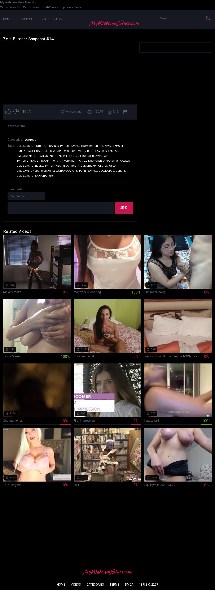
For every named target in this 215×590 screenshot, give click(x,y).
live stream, (25, 156)
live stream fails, (92, 165)
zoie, (46, 150)
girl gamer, (24, 170)
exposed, (110, 165)
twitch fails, (53, 165)
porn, (83, 170)
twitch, (56, 160)
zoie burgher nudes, (30, 165)
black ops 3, (107, 170)
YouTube (30, 139)
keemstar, (112, 150)
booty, (45, 160)
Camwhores (31, 7)
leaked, (60, 156)
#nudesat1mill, (74, 150)
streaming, (41, 156)
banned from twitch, (84, 145)
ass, (52, 156)
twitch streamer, (28, 160)
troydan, (106, 145)
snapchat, (56, 150)
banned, (93, 170)
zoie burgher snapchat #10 (35, 175)
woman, (46, 170)
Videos (27, 19)
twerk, (75, 165)
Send (124, 207)
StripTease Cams (70, 7)
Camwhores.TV (10, 7)
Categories (52, 19)
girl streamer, (94, 150)
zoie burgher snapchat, (92, 156)
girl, (75, 170)
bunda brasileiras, (29, 150)
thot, (79, 160)
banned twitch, (59, 145)
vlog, (66, 165)
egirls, (70, 156)
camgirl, (118, 145)
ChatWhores (50, 7)
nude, (36, 170)
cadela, (125, 160)
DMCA (129, 584)
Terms (114, 584)
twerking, (68, 160)
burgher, (122, 170)
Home (7, 19)
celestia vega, (61, 170)
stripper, (42, 145)
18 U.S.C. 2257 (148, 584)
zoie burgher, (26, 145)
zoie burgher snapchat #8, (101, 160)
